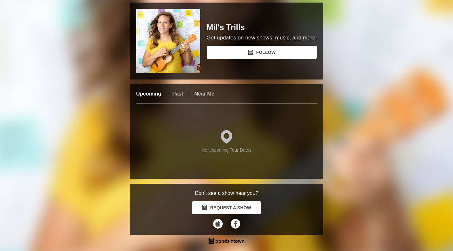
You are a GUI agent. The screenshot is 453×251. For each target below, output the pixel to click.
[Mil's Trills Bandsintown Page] (171, 41)
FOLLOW (262, 52)
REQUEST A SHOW (226, 207)
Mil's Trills (226, 27)
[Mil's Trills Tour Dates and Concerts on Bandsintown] (226, 241)
